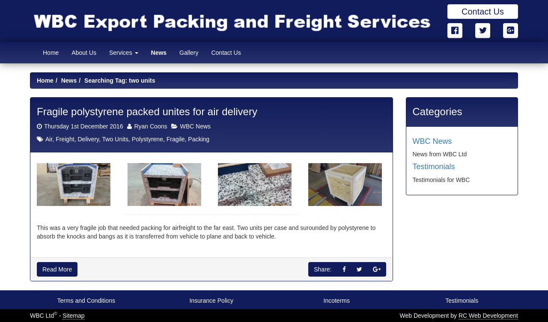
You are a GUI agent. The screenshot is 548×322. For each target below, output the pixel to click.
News (159, 52)
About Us (83, 52)
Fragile (176, 139)
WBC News (195, 126)
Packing (198, 139)
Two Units (115, 139)
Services (123, 52)
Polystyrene (147, 139)
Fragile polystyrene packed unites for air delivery (147, 111)
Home (51, 52)
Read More (57, 269)
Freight (65, 139)
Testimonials (434, 166)
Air (48, 139)
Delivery (88, 139)
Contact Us (483, 11)
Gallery (188, 52)
